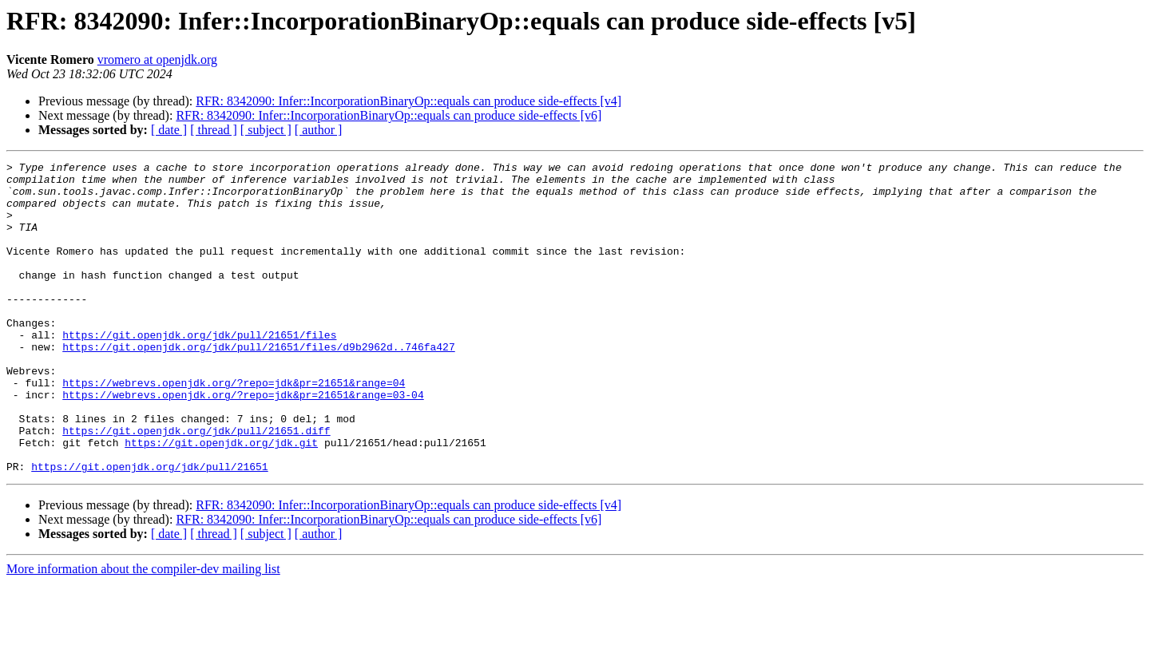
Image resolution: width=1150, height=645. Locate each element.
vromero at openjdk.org (157, 59)
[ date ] (169, 130)
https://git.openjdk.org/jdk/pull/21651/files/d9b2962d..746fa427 (258, 385)
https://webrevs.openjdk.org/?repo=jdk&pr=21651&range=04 (233, 428)
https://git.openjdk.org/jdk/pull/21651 (149, 528)
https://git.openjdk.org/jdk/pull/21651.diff (196, 485)
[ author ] (319, 130)
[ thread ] (213, 130)
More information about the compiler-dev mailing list (143, 631)
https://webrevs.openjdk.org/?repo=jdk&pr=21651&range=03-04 (242, 442)
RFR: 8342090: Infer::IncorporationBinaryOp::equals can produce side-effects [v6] (388, 115)
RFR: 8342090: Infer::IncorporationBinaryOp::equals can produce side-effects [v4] (408, 101)
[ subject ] (265, 130)
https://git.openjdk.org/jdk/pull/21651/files (199, 370)
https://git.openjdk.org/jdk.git (221, 500)
